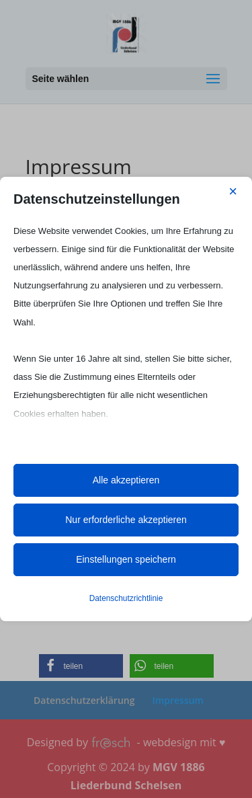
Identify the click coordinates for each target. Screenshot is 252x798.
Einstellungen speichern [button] (126, 559)
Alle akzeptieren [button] (126, 480)
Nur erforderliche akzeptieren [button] (126, 519)
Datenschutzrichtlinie (126, 598)
